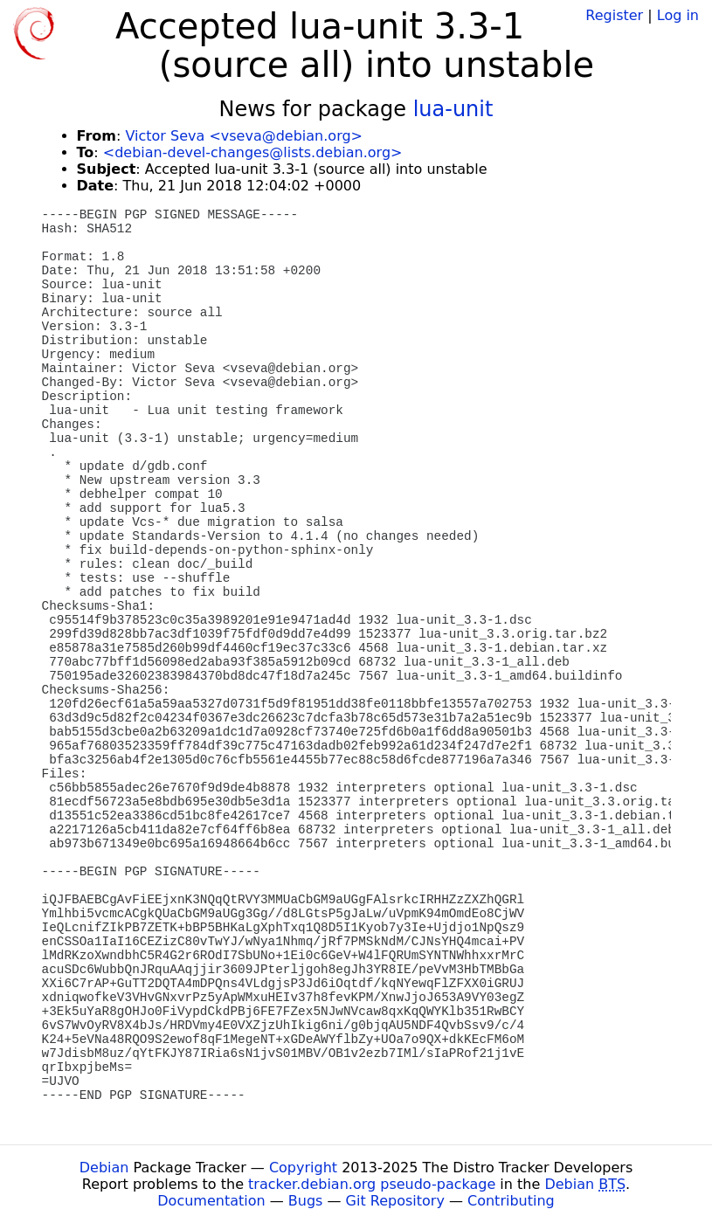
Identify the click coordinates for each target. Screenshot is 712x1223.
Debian (104, 1167)
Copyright (303, 1167)
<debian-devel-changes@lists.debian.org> (253, 152)
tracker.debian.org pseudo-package (371, 1184)
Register (614, 15)
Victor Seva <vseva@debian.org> (244, 136)
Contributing (511, 1200)
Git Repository (395, 1200)
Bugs (305, 1200)
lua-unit (453, 109)
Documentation (211, 1200)
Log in (678, 15)
